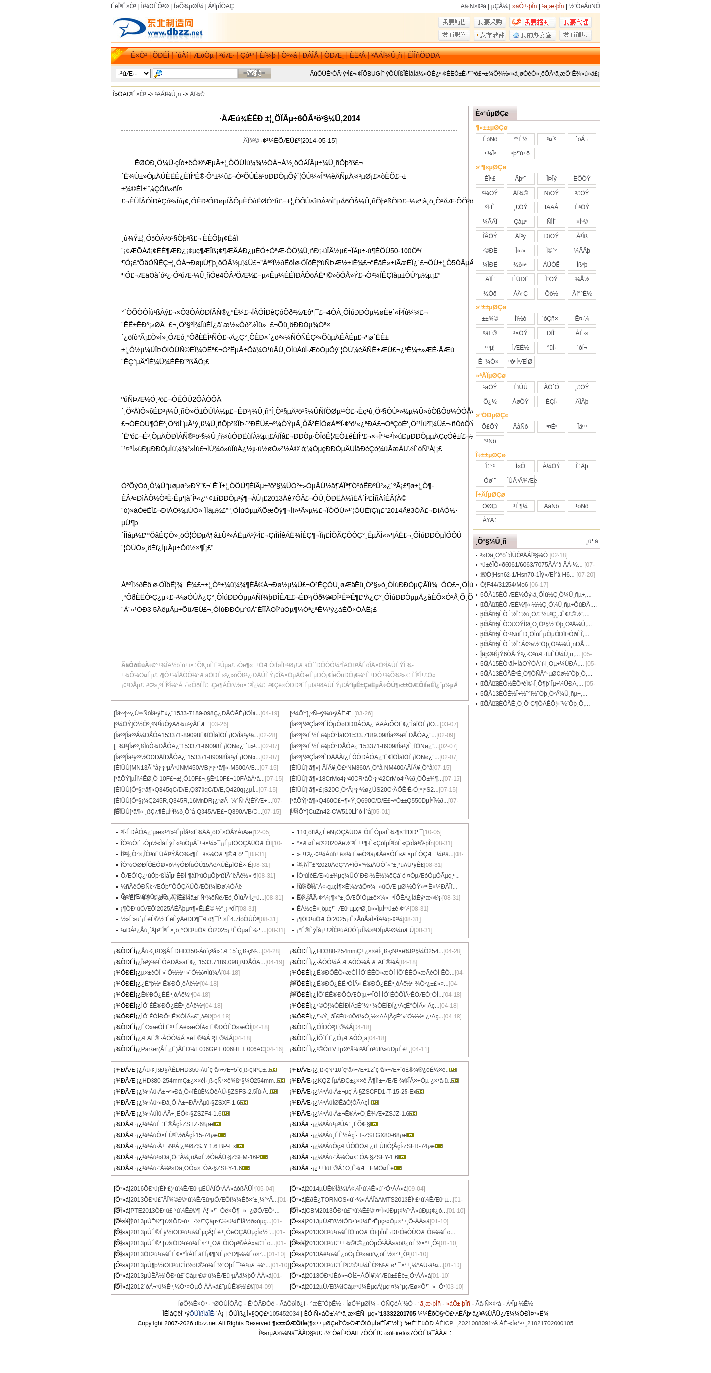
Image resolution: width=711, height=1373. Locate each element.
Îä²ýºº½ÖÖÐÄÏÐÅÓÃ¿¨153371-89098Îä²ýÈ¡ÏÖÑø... (193, 757)
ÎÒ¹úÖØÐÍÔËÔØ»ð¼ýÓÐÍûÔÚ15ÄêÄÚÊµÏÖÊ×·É (186, 865)
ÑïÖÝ (551, 193)
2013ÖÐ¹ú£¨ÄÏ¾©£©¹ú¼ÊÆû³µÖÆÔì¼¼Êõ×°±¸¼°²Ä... (204, 1199)
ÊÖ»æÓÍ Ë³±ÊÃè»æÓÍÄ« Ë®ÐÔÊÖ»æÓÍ (196, 1027)
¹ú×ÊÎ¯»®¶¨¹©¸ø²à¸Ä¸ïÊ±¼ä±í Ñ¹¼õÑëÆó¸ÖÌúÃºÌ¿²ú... (193, 897)
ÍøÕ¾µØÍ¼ (188, 6)
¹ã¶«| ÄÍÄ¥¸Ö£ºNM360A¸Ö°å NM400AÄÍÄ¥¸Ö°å (369, 767)
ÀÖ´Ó (551, 387)
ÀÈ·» (581, 333)
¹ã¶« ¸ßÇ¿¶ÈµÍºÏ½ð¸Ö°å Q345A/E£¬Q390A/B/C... (196, 811)
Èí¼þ (267, 55)
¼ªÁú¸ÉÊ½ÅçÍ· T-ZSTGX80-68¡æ (366, 1135)
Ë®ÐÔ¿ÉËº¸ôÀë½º (166, 994)
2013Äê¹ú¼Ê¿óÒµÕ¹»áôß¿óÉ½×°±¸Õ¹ (357, 1254)
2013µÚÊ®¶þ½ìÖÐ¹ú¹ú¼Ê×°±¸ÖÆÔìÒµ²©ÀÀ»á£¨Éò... (202, 1243)
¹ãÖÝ (490, 387)
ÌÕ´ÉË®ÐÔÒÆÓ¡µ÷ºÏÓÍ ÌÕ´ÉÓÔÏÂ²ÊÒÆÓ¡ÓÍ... (380, 994)
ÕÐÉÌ (160, 55)
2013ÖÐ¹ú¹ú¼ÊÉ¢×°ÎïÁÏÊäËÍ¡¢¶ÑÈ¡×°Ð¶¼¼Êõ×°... (198, 1254)
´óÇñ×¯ (551, 318)
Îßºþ (582, 264)
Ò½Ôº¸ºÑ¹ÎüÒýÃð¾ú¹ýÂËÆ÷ (171, 724)
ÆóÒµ (204, 55)
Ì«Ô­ (520, 466)
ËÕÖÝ (582, 178)
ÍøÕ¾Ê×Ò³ (192, 1303)
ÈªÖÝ (582, 207)
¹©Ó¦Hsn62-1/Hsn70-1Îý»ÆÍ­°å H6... (527, 574)
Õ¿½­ (490, 401)
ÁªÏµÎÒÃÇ (221, 6)
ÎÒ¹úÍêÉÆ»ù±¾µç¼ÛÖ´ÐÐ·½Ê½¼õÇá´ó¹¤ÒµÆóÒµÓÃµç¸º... (378, 875)
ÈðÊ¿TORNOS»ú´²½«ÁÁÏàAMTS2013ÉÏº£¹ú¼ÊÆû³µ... (379, 1199)
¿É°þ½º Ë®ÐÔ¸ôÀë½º (170, 983)
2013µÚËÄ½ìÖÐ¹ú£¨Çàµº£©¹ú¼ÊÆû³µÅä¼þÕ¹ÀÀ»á (200, 1275)
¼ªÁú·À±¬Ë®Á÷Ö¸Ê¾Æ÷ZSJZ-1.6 (367, 1113)
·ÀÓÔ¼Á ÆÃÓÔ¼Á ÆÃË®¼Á (358, 962)
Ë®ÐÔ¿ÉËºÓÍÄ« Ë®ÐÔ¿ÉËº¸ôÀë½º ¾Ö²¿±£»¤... (383, 983)
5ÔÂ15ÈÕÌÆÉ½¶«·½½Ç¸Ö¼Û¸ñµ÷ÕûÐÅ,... (538, 604)
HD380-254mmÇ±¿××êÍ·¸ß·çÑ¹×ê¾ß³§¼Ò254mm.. (213, 1080)
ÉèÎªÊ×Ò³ (123, 6)
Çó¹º (247, 55)
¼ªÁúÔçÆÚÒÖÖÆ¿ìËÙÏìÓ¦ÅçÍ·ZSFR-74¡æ (380, 1146)
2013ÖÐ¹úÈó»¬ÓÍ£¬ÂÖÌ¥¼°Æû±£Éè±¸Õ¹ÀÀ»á (368, 1275)
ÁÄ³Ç (520, 293)
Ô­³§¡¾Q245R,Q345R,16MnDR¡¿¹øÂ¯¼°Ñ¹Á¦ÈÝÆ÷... (201, 800)
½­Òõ (489, 293)
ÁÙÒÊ (551, 264)
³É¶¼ (520, 506)
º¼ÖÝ (490, 193)
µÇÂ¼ (499, 6)
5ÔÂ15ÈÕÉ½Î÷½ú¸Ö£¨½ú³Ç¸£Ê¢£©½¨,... (535, 614)
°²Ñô (490, 441)
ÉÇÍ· (551, 401)
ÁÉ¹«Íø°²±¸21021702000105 (536, 1323)
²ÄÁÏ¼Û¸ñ (386, 55)
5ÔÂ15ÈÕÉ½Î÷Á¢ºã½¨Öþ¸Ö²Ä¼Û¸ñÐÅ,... (535, 644)
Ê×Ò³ (139, 55)
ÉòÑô (489, 139)
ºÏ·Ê (490, 207)
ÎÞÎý (551, 178)
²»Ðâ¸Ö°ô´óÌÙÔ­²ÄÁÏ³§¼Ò (514, 555)
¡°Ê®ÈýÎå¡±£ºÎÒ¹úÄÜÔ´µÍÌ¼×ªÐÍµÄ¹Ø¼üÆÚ (355, 930)
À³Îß (582, 236)
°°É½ (521, 139)
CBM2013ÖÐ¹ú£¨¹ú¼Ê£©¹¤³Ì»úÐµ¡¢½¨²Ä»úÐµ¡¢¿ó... (376, 1210)
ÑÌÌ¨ (551, 221)
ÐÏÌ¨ (551, 333)
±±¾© (490, 318)
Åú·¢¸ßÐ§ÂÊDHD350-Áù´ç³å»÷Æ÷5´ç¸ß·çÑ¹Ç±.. (209, 1070)
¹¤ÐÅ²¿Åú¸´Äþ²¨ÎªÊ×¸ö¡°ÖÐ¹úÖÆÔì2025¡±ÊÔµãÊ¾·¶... (194, 930)
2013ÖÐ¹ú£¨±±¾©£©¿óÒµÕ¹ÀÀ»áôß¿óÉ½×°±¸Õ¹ (372, 1243)
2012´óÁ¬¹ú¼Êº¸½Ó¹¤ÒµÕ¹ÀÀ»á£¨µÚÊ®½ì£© (192, 1286)
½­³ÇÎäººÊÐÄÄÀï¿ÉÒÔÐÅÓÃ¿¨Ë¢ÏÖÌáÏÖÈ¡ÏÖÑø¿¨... (370, 757)
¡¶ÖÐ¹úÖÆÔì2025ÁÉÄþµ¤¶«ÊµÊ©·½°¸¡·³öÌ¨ (179, 908)
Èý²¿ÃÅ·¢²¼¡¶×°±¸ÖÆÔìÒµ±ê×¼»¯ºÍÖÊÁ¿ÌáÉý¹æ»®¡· (369, 897)
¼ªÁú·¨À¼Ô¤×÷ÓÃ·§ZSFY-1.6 (362, 1157)
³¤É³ (551, 426)
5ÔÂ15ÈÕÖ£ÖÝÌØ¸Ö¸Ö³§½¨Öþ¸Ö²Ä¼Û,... (536, 624)
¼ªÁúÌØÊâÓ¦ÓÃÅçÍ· (348, 1102)
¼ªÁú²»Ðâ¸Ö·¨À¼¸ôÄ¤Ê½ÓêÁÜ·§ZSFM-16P (205, 1157)
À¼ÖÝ (551, 466)
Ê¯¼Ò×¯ (490, 361)
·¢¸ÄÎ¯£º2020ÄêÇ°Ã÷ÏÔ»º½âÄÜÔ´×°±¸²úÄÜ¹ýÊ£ (360, 865)
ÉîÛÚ (520, 387)
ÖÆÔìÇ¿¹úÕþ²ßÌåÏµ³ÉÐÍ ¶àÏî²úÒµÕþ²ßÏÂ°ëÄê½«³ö (188, 875)
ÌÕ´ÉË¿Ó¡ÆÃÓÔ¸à (342, 1038)
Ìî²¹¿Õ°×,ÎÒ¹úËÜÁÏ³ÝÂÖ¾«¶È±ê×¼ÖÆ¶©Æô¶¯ (184, 854)
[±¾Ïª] (121, 746)
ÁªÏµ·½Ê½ (519, 1303)
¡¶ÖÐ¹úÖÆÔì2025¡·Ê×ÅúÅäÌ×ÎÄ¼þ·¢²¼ (350, 919)
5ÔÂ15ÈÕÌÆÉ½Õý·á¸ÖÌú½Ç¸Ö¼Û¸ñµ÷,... (536, 594)
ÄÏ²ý (520, 236)
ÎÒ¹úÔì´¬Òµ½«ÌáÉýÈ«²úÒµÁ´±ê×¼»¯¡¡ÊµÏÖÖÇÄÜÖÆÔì (196, 843)
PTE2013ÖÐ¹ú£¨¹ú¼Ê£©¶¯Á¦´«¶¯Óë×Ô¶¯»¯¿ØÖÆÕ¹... (205, 1210)
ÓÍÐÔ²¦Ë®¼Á (335, 1027)
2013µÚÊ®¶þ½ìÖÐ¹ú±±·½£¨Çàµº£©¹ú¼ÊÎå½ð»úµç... (200, 1221)
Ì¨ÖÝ (551, 279)
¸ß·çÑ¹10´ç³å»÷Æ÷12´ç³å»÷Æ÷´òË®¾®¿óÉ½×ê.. (387, 1070)
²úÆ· (226, 55)
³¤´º (551, 139)
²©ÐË (490, 250)
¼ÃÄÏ (490, 221)
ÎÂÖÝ (490, 236)
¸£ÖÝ (520, 207)
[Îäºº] (120, 713)
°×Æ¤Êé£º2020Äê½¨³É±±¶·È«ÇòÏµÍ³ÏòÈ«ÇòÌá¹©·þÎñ (365, 843)
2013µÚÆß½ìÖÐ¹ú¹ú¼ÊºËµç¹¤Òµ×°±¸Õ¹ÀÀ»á (368, 1221)
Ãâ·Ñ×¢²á (473, 6)
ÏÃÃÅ (551, 207)
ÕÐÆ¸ (334, 55)
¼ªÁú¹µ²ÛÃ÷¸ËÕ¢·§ (348, 1124)
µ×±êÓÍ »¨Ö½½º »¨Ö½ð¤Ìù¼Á (181, 972)
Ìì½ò (520, 318)
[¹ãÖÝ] (122, 778)
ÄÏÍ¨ (490, 279)
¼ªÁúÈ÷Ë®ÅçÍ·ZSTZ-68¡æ (181, 1124)
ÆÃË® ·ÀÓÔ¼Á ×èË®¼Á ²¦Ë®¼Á (187, 1038)
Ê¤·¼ (582, 318)
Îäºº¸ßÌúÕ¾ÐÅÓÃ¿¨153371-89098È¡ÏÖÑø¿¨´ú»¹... (195, 746)
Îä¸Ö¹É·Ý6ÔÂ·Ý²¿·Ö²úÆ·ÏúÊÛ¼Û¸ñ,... (530, 654)
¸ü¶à (592, 541)
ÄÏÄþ (581, 401)
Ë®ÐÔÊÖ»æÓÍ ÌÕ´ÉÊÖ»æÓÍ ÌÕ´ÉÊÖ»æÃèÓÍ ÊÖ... (386, 972)
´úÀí (181, 55)
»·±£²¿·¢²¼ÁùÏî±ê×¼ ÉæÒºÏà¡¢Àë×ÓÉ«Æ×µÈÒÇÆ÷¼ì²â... (375, 854)
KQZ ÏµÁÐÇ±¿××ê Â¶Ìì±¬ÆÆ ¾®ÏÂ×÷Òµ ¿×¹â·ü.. (388, 1080)
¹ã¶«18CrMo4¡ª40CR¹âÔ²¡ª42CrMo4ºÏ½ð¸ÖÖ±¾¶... (375, 778)
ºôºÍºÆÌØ (521, 361)
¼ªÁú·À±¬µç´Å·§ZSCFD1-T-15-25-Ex (371, 1091)
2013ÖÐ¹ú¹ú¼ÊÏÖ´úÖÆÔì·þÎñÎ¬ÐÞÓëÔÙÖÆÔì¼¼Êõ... (380, 1232)
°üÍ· (551, 347)
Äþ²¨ (520, 178)
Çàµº (520, 221)
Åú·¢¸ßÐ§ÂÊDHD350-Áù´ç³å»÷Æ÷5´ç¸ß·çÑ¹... (201, 951)
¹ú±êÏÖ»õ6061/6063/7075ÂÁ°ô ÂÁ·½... (531, 564)
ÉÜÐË (520, 279)
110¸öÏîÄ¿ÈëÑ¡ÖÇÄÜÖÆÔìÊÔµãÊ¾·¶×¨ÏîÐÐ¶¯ (360, 832)
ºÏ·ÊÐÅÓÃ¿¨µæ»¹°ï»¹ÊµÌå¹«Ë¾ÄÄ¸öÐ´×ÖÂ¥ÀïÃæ (186, 832)
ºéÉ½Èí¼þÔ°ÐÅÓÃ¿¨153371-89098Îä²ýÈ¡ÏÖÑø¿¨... (370, 746)
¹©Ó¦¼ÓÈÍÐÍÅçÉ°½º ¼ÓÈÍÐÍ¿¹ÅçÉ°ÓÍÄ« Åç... (378, 1005)
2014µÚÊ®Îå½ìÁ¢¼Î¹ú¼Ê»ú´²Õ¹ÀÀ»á (356, 1188)
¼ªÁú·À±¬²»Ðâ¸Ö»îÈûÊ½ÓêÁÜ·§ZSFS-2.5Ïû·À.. (210, 1091)
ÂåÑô (520, 426)
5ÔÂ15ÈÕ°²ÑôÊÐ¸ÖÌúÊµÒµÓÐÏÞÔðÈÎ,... (534, 634)
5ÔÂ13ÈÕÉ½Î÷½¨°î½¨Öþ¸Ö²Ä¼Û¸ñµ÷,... (533, 693)
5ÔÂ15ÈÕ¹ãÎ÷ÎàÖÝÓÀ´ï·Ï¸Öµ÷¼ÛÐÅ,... (532, 664)
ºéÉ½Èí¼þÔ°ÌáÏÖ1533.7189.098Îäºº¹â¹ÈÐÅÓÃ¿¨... (369, 735)
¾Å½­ (582, 279)
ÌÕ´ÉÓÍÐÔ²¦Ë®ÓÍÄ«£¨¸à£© (176, 1016)
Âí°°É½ (582, 293)
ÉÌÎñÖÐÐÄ (423, 55)
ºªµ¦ (490, 347)
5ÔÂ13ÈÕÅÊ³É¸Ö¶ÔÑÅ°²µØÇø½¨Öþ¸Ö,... (536, 673)
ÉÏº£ (489, 178)
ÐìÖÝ (551, 236)
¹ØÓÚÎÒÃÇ (227, 1303)
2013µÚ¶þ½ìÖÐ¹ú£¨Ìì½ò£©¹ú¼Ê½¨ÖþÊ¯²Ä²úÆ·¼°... (200, 1265)
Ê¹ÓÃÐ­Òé (261, 1303)
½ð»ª (521, 264)
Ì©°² (551, 250)
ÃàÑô (551, 506)
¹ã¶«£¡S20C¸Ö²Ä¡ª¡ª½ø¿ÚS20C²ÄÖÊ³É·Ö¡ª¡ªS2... (373, 789)
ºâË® (490, 333)
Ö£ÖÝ (490, 426)
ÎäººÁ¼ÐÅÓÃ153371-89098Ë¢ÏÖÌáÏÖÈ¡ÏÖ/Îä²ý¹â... (192, 735)
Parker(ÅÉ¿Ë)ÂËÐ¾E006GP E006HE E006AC (203, 1049)
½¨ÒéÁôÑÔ (584, 6)
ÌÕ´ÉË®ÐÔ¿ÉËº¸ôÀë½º (172, 1005)
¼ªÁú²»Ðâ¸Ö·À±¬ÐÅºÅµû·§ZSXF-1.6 (195, 1102)
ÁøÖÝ (520, 401)
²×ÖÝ (520, 333)
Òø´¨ (490, 480)
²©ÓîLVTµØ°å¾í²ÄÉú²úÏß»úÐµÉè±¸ (364, 1049)
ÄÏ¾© (197, 94)
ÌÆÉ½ (520, 347)
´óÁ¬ (582, 139)
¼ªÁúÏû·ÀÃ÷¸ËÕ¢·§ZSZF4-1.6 (185, 1113)
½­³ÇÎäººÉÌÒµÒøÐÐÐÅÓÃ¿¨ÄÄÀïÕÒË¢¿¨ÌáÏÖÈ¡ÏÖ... (371, 724)
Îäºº (582, 426)
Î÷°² (490, 466)
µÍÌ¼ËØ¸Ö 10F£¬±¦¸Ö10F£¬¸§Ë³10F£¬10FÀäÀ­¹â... (198, 778)
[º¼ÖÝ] (299, 713)
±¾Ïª (490, 153)
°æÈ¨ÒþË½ (325, 1303)
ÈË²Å (358, 55)
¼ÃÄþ (582, 250)
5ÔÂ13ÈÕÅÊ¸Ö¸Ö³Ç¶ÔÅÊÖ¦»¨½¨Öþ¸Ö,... (535, 703)
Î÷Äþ (582, 466)
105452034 (284, 1313)
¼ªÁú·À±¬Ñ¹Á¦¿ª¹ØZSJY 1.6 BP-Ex (193, 1146)
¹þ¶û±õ (520, 153)
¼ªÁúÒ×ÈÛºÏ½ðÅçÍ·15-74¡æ (184, 1135)
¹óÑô (581, 506)
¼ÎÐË (489, 264)
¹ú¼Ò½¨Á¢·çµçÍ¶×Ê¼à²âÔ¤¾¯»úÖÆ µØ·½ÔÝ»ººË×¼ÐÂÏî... (377, 886)
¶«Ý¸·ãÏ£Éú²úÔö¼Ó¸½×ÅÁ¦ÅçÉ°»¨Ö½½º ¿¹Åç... (380, 1016)
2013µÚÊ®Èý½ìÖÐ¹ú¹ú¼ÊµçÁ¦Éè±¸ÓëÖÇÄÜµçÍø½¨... (202, 1232)
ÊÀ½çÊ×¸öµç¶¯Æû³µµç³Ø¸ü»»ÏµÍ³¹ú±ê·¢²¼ (353, 908)
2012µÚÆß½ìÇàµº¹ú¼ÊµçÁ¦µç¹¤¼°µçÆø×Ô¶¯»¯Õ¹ (375, 1286)
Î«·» (520, 250)
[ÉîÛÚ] (122, 767)
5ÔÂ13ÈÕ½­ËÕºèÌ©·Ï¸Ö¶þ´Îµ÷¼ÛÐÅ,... (531, 683)
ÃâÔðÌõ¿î (292, 1303)
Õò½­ (551, 293)
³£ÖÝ (582, 193)
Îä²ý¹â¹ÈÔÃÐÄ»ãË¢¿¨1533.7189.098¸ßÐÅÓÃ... (203, 962)
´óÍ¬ (582, 347)
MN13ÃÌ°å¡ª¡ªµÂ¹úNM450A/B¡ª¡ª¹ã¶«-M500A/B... (195, 767)
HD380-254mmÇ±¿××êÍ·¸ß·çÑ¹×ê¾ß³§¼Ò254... (380, 951)
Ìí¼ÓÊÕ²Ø (155, 6)
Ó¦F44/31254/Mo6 (504, 584)
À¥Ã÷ (490, 520)
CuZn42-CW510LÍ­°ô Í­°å (339, 811)
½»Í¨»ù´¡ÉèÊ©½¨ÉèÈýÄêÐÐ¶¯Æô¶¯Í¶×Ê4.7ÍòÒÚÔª (190, 919)
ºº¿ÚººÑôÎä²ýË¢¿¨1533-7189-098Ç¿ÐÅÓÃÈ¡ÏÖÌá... (193, 713)
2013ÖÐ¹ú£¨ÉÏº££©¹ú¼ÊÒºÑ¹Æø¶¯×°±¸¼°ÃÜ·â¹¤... (374, 1265)
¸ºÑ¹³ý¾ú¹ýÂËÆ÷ (331, 713)
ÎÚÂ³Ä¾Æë (522, 480)
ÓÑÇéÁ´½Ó (397, 1303)
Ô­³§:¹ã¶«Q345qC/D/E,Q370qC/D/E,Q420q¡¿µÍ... (194, 789)
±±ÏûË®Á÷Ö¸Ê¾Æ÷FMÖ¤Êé (360, 1168)
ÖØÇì (490, 506)
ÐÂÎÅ (311, 55)
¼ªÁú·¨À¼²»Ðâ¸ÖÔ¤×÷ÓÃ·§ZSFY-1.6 (196, 1168)
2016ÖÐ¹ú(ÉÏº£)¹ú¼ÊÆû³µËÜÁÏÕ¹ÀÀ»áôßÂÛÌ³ (192, 1188)
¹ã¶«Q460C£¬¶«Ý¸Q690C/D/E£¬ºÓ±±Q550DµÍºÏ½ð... (377, 800)
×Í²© (582, 221)
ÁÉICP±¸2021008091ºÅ (466, 1323)
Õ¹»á (289, 55)
